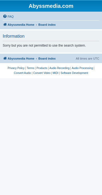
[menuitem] (8, 16)
